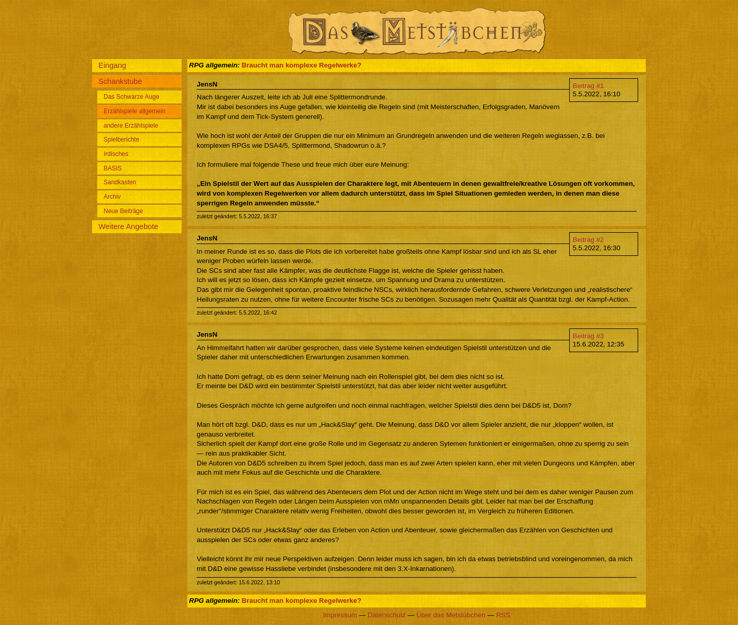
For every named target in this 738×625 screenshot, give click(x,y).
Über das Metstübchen (450, 615)
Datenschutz (386, 615)
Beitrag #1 (588, 86)
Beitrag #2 (588, 240)
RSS (503, 615)
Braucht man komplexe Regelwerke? (301, 65)
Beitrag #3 (588, 336)
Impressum (340, 615)
